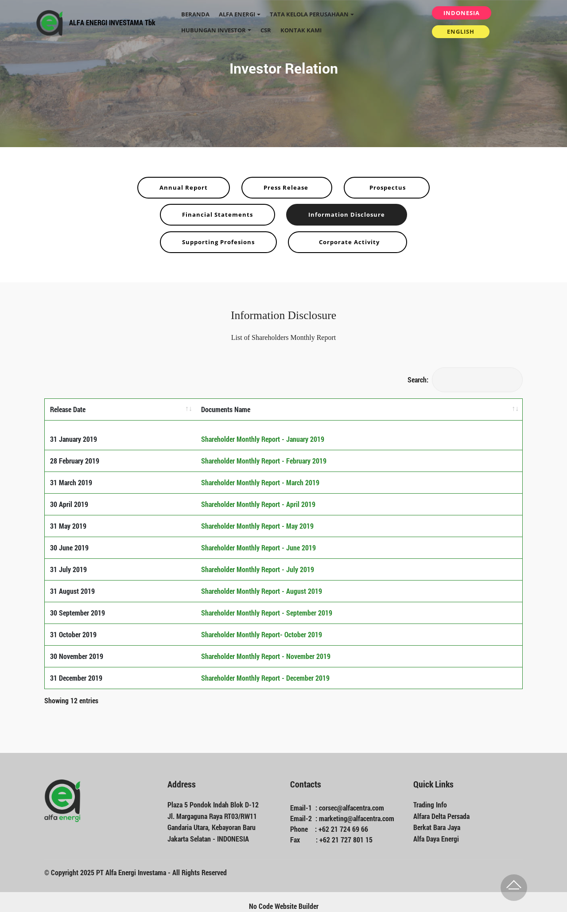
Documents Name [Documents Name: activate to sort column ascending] (225, 409)
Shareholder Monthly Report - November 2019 (265, 648)
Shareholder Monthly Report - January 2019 (262, 431)
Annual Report (183, 187)
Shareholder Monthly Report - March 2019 (260, 474)
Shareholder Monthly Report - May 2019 (257, 517)
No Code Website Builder (283, 897)
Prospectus (387, 187)
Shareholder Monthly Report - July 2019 (257, 561)
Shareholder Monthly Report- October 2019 (261, 626)
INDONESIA (461, 13)
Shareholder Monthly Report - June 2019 (258, 539)
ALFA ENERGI (237, 14)
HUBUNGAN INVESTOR (213, 30)
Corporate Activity (347, 242)
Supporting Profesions (218, 242)
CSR (265, 30)
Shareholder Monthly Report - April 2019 (258, 496)
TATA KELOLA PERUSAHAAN (309, 14)
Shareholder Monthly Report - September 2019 (266, 604)
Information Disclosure (346, 214)
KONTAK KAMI (301, 30)
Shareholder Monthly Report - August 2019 (261, 583)
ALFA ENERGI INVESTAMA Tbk (112, 22)
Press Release (287, 187)
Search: (465, 379)
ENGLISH (460, 31)
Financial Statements (217, 214)
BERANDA (195, 14)
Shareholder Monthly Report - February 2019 (263, 452)
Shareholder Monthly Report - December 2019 (265, 669)
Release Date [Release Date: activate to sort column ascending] (67, 409)
